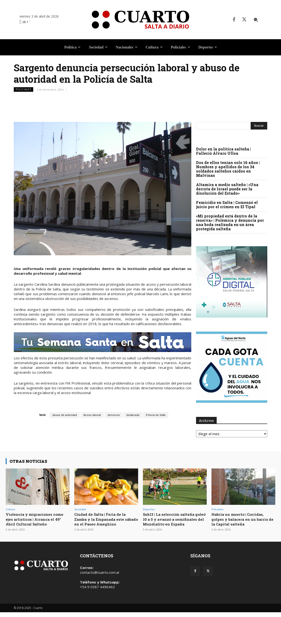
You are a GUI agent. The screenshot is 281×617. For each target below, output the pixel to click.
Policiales (23, 89)
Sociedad (80, 509)
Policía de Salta (155, 415)
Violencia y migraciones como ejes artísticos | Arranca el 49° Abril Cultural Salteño (37, 519)
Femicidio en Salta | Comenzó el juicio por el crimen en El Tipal (227, 204)
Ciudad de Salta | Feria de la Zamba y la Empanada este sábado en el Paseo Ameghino (105, 519)
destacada (132, 415)
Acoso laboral (92, 415)
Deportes (149, 509)
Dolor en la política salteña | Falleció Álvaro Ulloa (223, 151)
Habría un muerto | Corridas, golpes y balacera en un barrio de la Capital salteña (242, 519)
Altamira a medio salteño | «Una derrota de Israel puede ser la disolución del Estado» (227, 189)
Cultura (10, 509)
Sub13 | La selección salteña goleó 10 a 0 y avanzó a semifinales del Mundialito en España (174, 521)
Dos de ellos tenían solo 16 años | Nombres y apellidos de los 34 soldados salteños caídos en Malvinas (228, 169)
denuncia (114, 415)
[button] (256, 19)
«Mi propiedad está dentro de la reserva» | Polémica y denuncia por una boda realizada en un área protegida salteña (230, 222)
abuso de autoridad (64, 415)
